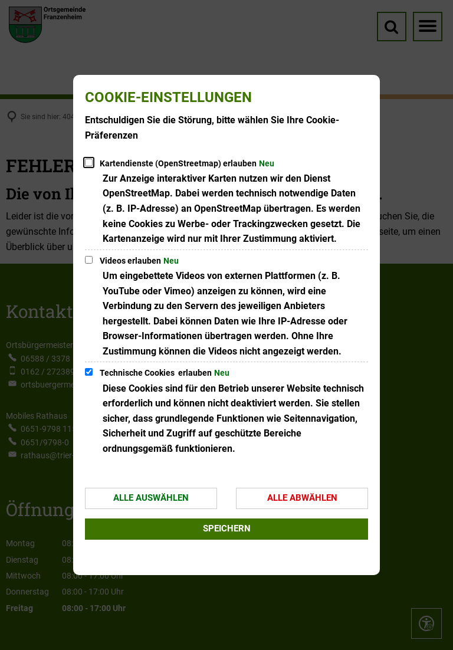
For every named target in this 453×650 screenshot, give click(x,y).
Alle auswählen (151, 498)
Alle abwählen (302, 498)
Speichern (227, 528)
